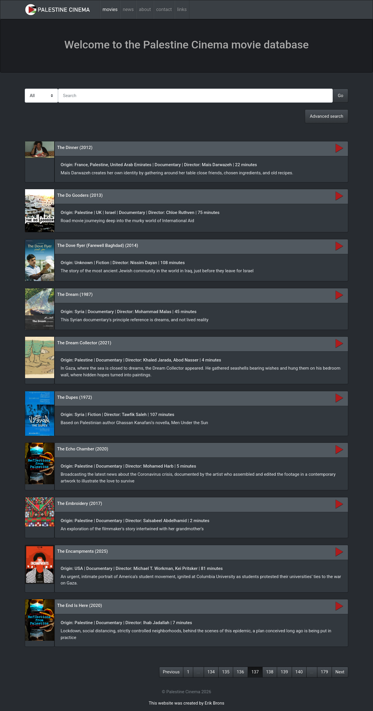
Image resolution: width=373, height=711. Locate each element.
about (145, 9)
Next (339, 672)
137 (255, 672)
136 (240, 672)
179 (324, 672)
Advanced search (326, 116)
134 (211, 672)
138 (269, 672)
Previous (171, 672)
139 (284, 672)
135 (225, 672)
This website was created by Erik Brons (186, 703)
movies (110, 9)
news (128, 9)
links (182, 9)
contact (164, 9)
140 (299, 672)
